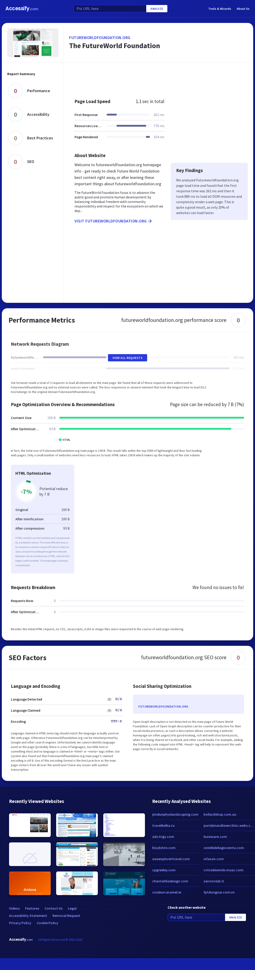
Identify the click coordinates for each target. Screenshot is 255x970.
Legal (72, 908)
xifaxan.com (214, 858)
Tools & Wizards (219, 9)
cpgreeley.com (164, 870)
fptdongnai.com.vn (219, 892)
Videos (14, 908)
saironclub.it (214, 881)
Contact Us (54, 908)
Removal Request (66, 915)
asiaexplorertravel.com (171, 858)
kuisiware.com (215, 836)
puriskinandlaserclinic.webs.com (229, 825)
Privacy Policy (20, 923)
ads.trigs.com (163, 836)
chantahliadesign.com (170, 881)
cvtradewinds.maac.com (223, 870)
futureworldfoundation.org (99, 37)
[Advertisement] (152, 78)
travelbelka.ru (163, 825)
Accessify (21, 8)
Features (32, 908)
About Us (243, 9)
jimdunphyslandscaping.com (175, 814)
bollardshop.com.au (220, 814)
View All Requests (128, 358)
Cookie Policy (47, 923)
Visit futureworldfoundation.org (114, 221)
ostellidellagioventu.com (224, 847)
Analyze (156, 9)
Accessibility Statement (28, 915)
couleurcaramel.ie (166, 892)
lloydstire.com (164, 847)
